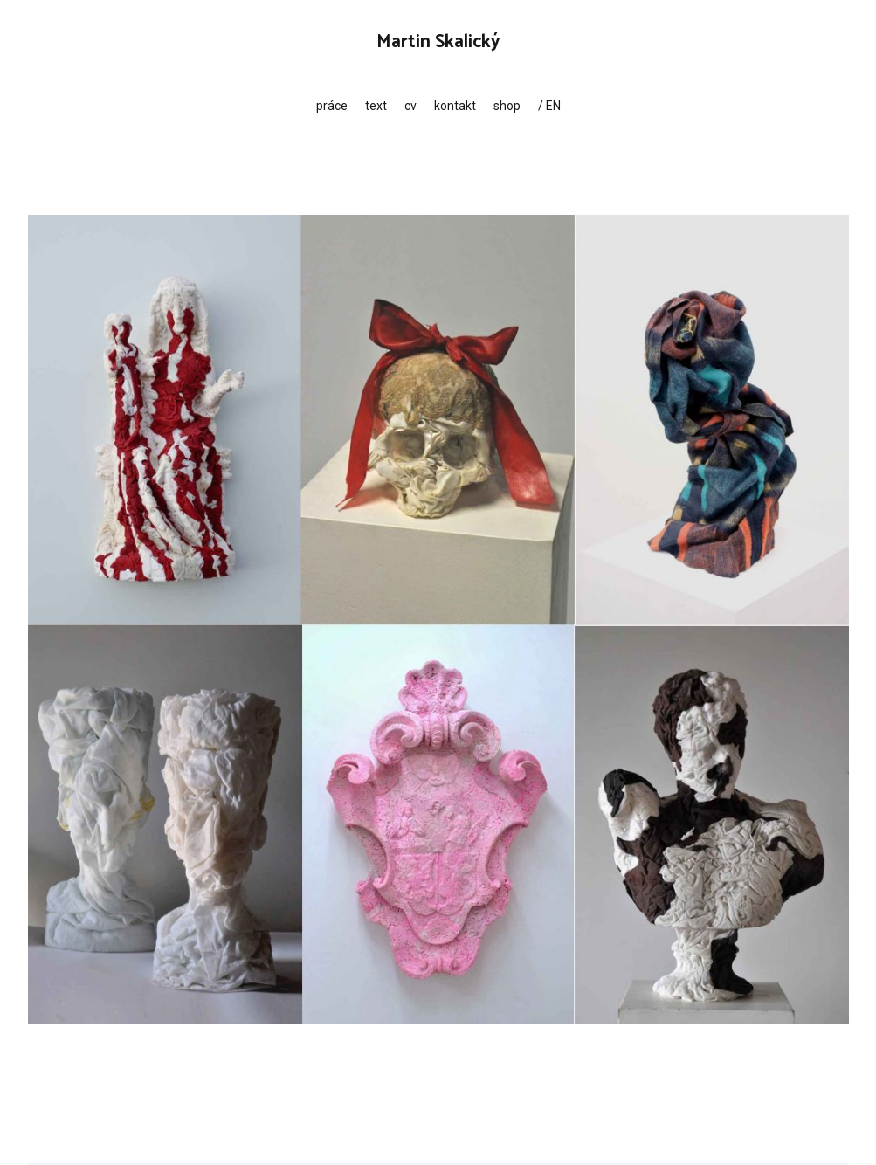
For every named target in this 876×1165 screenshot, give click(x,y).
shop (507, 106)
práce (332, 106)
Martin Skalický (438, 42)
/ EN (549, 106)
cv (410, 106)
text (376, 106)
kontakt (455, 106)
